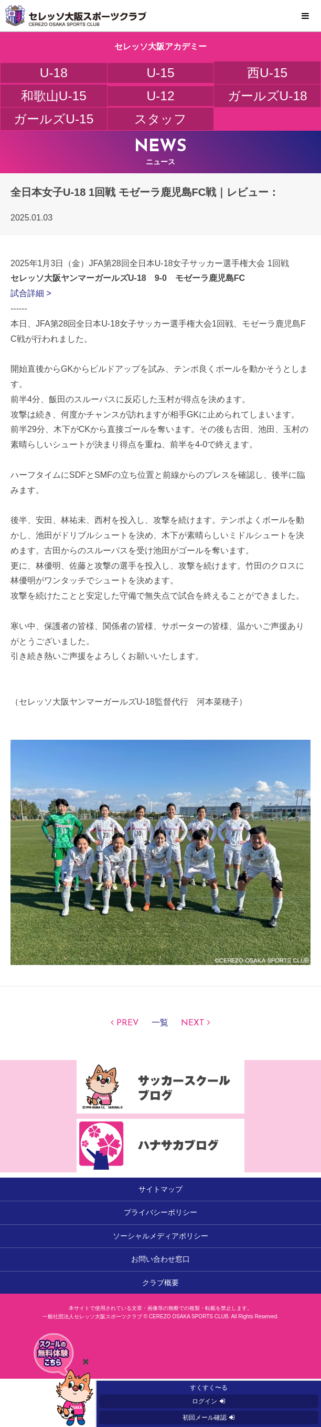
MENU (305, 16)
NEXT (193, 1023)
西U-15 (267, 73)
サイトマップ (160, 1189)
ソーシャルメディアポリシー (160, 1236)
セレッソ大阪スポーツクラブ (160, 15)
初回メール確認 (205, 1417)
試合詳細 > (30, 293)
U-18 (54, 73)
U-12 (160, 96)
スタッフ (160, 119)
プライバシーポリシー (160, 1212)
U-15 (160, 73)
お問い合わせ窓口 (160, 1259)
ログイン (204, 1401)
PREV (127, 1023)
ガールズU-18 (267, 96)
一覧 (160, 1023)
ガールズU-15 (53, 119)
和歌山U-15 (54, 96)
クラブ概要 (160, 1282)
